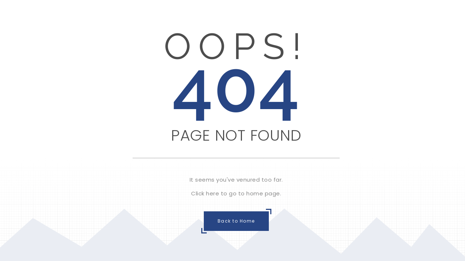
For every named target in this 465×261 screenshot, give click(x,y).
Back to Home (236, 221)
